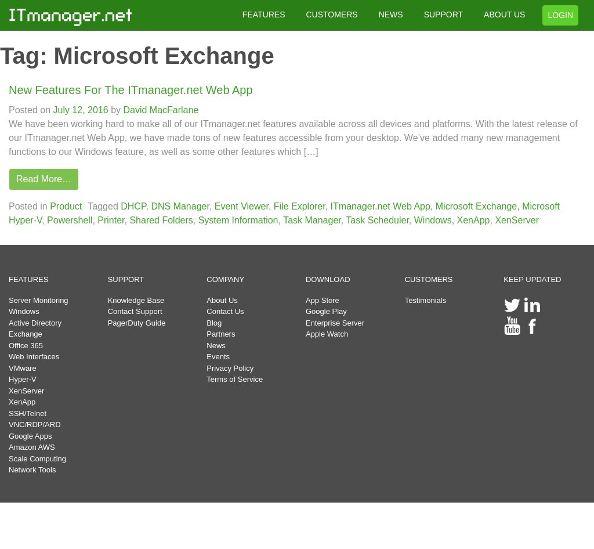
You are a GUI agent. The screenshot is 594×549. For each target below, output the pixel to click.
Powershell (69, 220)
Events (218, 356)
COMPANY (225, 279)
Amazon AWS (32, 447)
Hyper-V (23, 379)
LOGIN (560, 15)
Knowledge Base (136, 300)
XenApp (473, 220)
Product (66, 206)
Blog (214, 323)
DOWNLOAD (328, 279)
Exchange (25, 334)
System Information (238, 220)
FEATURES (263, 14)
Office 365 (26, 345)
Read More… (43, 179)
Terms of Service (235, 379)
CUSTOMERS (331, 14)
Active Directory (35, 323)
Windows (433, 220)
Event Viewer (242, 206)
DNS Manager (180, 206)
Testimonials (426, 300)
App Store (322, 300)
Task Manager (312, 220)
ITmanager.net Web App (380, 206)
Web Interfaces (34, 356)
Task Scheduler (377, 220)
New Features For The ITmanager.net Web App (131, 90)
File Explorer (299, 206)
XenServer (517, 220)
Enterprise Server (335, 323)
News (216, 345)
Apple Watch (327, 334)
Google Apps (30, 436)
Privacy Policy (230, 368)
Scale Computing (37, 458)
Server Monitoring (38, 300)
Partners (221, 334)
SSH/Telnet (27, 413)
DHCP (133, 206)
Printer (110, 220)
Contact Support (135, 311)
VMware (23, 368)
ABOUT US (504, 14)
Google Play (326, 311)
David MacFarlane (159, 110)
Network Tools (32, 469)
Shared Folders (161, 220)
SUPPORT (443, 14)
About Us (222, 300)
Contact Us (225, 311)
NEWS (391, 14)
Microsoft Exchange (476, 206)
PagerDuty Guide (137, 323)
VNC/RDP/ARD (35, 424)
